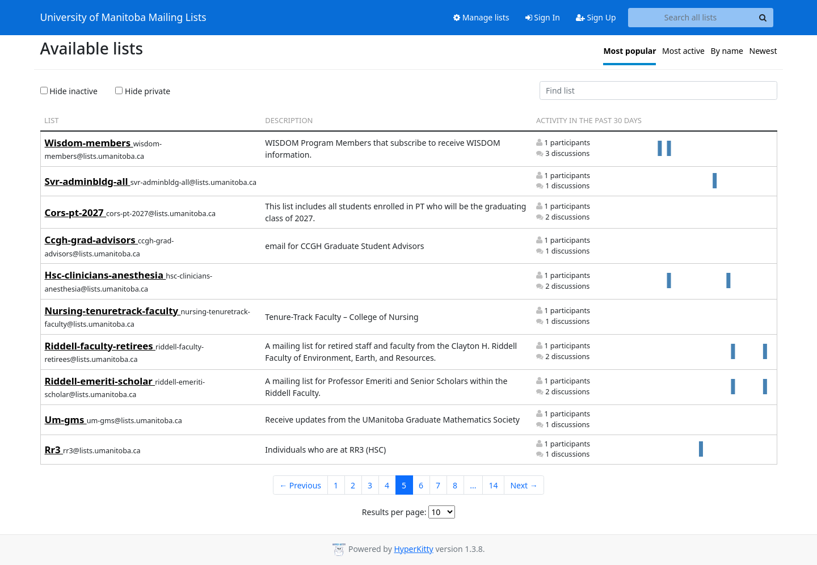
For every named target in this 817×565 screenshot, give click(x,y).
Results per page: (394, 512)
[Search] (763, 17)
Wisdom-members (89, 142)
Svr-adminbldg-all (87, 181)
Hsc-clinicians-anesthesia (105, 274)
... (473, 485)
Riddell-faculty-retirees (100, 345)
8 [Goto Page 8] (455, 485)
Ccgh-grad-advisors (91, 239)
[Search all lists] (690, 17)
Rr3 (54, 449)
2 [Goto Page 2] (353, 485)
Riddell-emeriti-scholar (100, 380)
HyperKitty (413, 548)
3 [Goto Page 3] (370, 485)
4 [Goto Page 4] (387, 485)
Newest (763, 50)
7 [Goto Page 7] (438, 485)
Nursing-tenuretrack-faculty (113, 310)
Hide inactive (69, 91)
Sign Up (596, 17)
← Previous (300, 485)
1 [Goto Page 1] (336, 485)
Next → (523, 485)
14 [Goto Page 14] (493, 485)
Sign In (542, 17)
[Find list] (658, 90)
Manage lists (481, 17)
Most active (683, 50)
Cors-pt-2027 (76, 212)
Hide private (142, 91)
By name (727, 50)
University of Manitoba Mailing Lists (123, 17)
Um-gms (66, 419)
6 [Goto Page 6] (421, 485)
